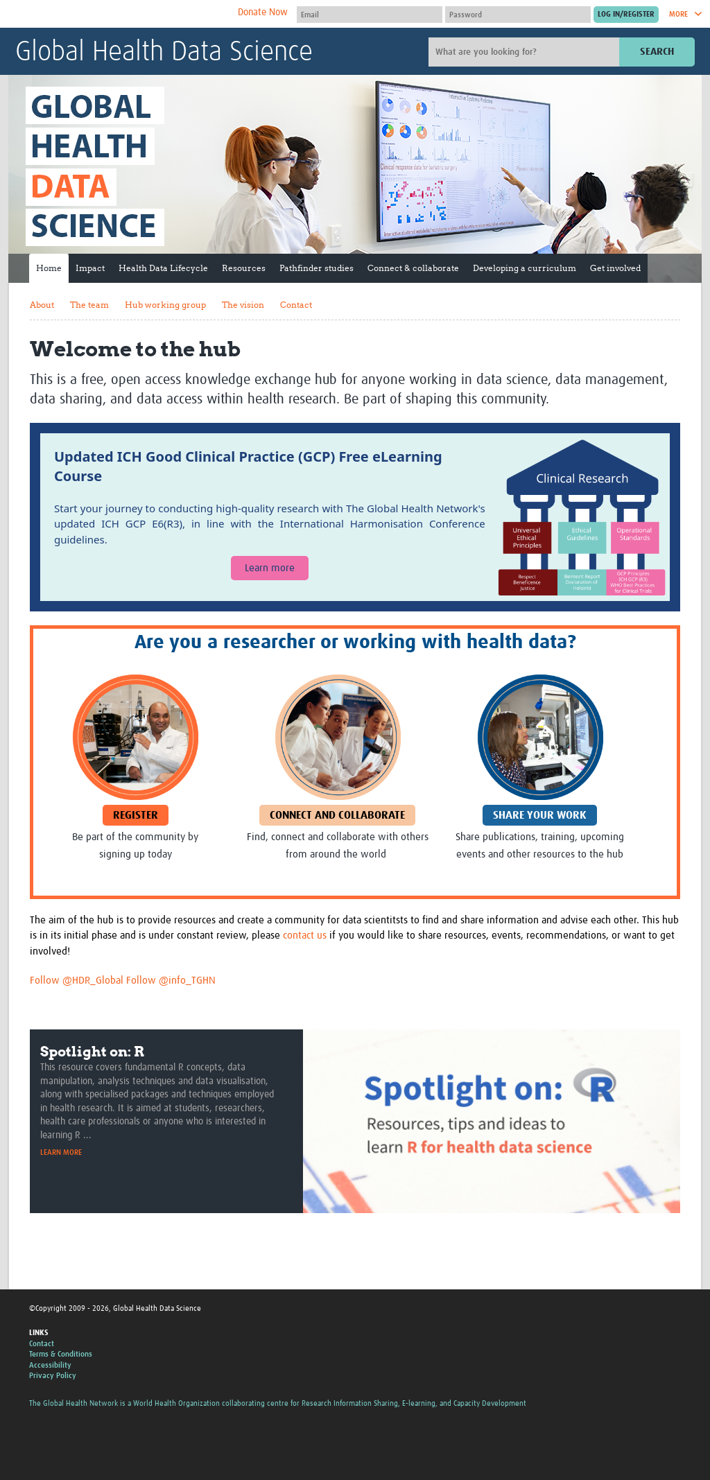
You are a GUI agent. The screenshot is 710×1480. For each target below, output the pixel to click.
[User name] (369, 14)
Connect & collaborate (413, 268)
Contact (296, 304)
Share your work (540, 815)
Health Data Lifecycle (163, 268)
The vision (243, 304)
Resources (244, 268)
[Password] (518, 14)
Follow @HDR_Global (76, 980)
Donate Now (263, 12)
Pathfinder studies (316, 268)
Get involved (615, 268)
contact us (305, 935)
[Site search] (525, 52)
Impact (90, 268)
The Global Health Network (118, 14)
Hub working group (165, 304)
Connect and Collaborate (337, 815)
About (42, 304)
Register (135, 815)
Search (657, 51)
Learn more (270, 568)
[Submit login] (626, 14)
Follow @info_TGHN (171, 980)
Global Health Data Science (164, 53)
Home (49, 268)
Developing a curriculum (524, 268)
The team (89, 304)
